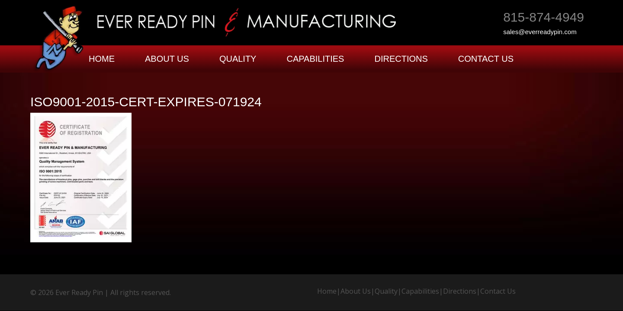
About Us (167, 58)
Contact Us (486, 58)
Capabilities (315, 58)
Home (102, 58)
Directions (400, 58)
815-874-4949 (543, 17)
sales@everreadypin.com (539, 31)
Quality (238, 58)
